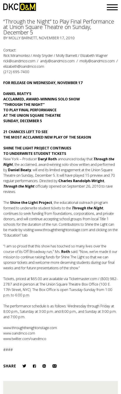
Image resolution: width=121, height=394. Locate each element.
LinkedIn (44, 366)
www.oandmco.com (19, 333)
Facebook (34, 366)
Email (54, 366)
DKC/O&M (19, 7)
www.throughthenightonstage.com (61, 229)
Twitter (24, 365)
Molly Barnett (23, 37)
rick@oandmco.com (19, 60)
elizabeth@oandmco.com (23, 66)
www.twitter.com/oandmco (24, 338)
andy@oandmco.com (57, 60)
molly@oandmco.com (97, 60)
